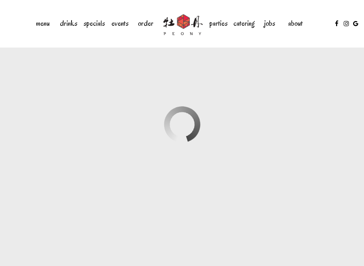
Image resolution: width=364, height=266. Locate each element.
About (295, 23)
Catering (244, 23)
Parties (218, 23)
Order (146, 23)
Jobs (269, 23)
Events (119, 23)
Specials (94, 23)
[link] (182, 24)
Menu (43, 23)
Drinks (68, 23)
